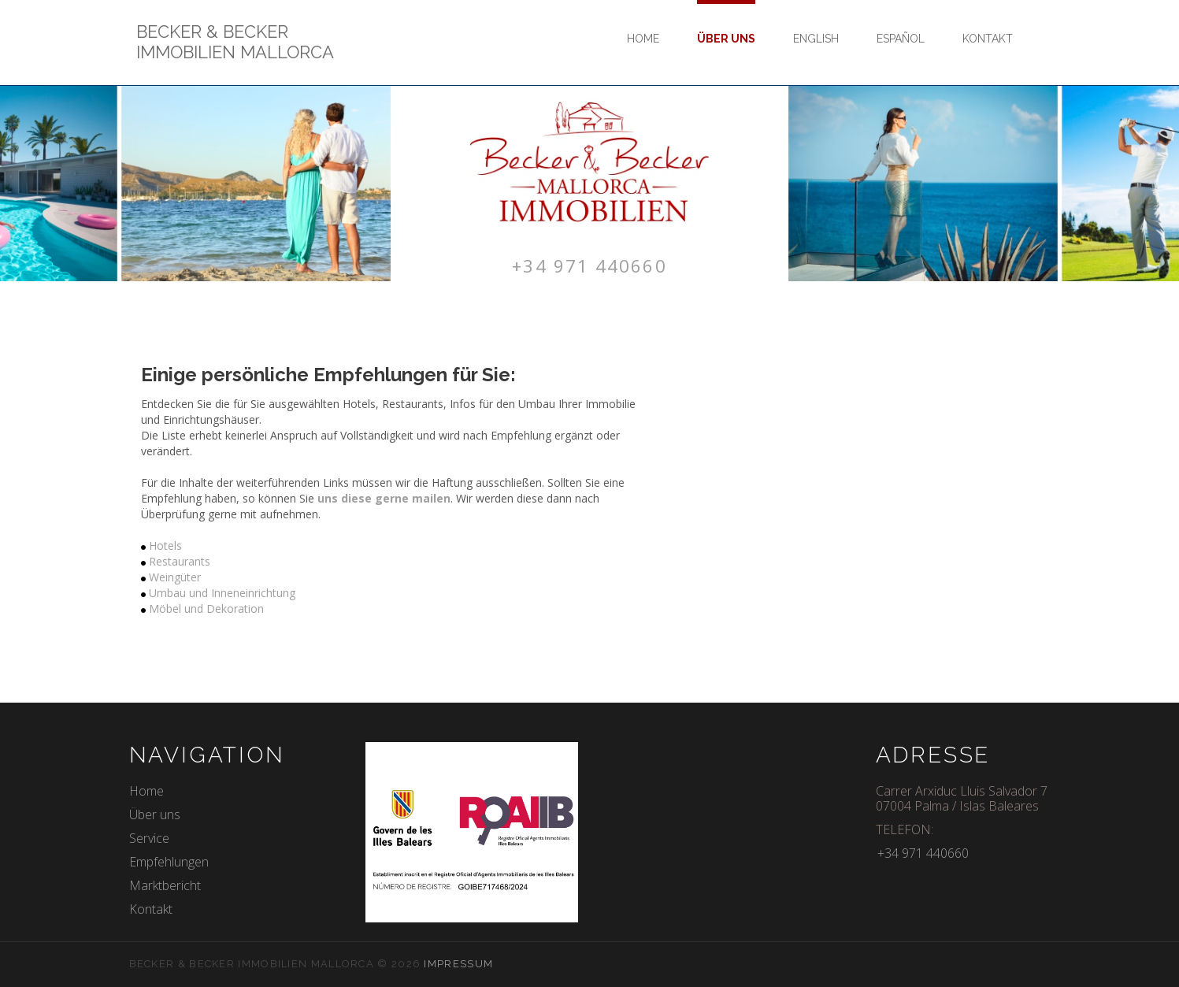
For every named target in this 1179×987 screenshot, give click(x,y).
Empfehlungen (169, 861)
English (816, 38)
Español (901, 38)
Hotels (165, 545)
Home (643, 38)
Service (149, 837)
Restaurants (179, 561)
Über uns (726, 38)
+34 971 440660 (590, 264)
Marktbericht (165, 884)
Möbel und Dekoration (206, 608)
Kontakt (987, 38)
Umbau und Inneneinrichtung (222, 592)
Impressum (458, 963)
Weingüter (175, 577)
